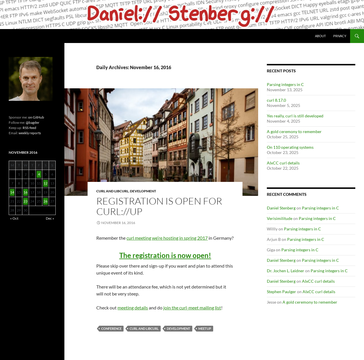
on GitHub (36, 117)
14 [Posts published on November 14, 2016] (12, 192)
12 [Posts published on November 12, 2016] (46, 183)
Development (143, 191)
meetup (204, 328)
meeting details (132, 307)
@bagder (32, 122)
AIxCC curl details (283, 162)
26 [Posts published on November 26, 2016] (46, 201)
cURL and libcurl (112, 191)
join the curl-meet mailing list (192, 307)
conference (111, 328)
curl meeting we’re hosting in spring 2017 (167, 238)
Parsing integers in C (285, 84)
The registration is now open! (165, 255)
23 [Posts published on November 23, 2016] (25, 201)
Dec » (50, 218)
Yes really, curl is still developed (295, 115)
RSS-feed (29, 128)
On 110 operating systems (290, 147)
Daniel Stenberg (281, 207)
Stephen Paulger (281, 291)
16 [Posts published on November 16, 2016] (25, 192)
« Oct (14, 218)
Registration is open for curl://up (159, 206)
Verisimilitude (279, 218)
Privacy (339, 36)
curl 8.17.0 (276, 100)
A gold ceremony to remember (294, 131)
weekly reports (30, 133)
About (320, 36)
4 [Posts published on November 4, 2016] (39, 174)
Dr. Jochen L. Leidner (285, 270)
